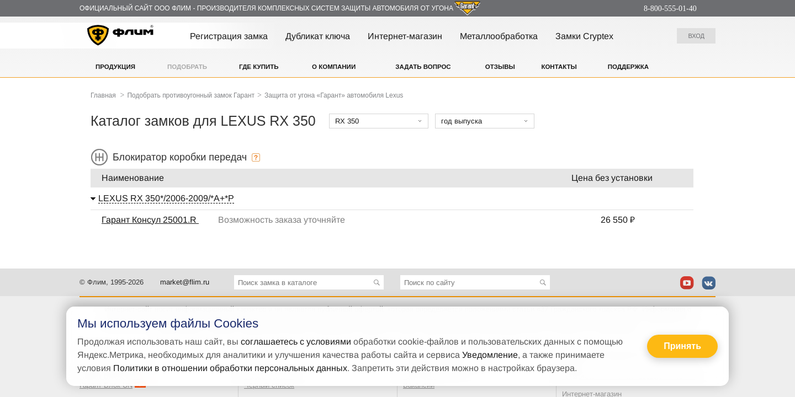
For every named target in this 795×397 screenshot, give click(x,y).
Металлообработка (499, 36)
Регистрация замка (229, 36)
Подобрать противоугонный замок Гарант (191, 95)
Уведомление (490, 355)
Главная (103, 95)
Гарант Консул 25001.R (150, 219)
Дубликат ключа (317, 36)
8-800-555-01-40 (670, 8)
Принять (682, 346)
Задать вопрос (423, 66)
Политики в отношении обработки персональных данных (230, 368)
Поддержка (628, 66)
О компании (334, 66)
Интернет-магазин (405, 36)
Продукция (115, 66)
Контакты (558, 66)
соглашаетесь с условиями (296, 341)
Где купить (259, 66)
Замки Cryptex (584, 36)
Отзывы (500, 66)
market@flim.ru (184, 282)
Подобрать (187, 66)
